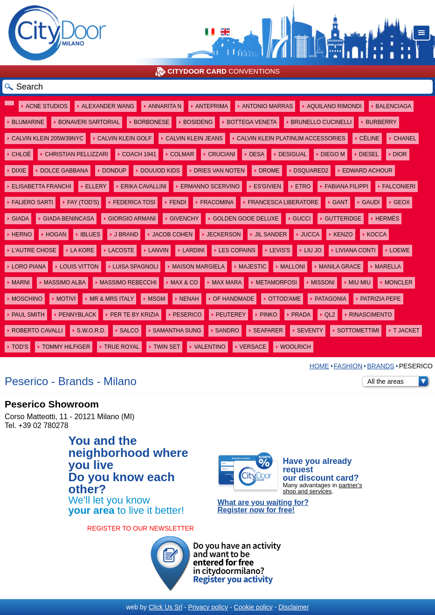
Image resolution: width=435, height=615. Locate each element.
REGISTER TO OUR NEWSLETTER (140, 528)
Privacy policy (208, 607)
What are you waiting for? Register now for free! (263, 506)
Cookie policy (253, 607)
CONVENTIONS (217, 71)
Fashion (348, 366)
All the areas (397, 381)
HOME (319, 366)
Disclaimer (293, 607)
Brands (380, 366)
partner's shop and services (322, 488)
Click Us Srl (165, 607)
